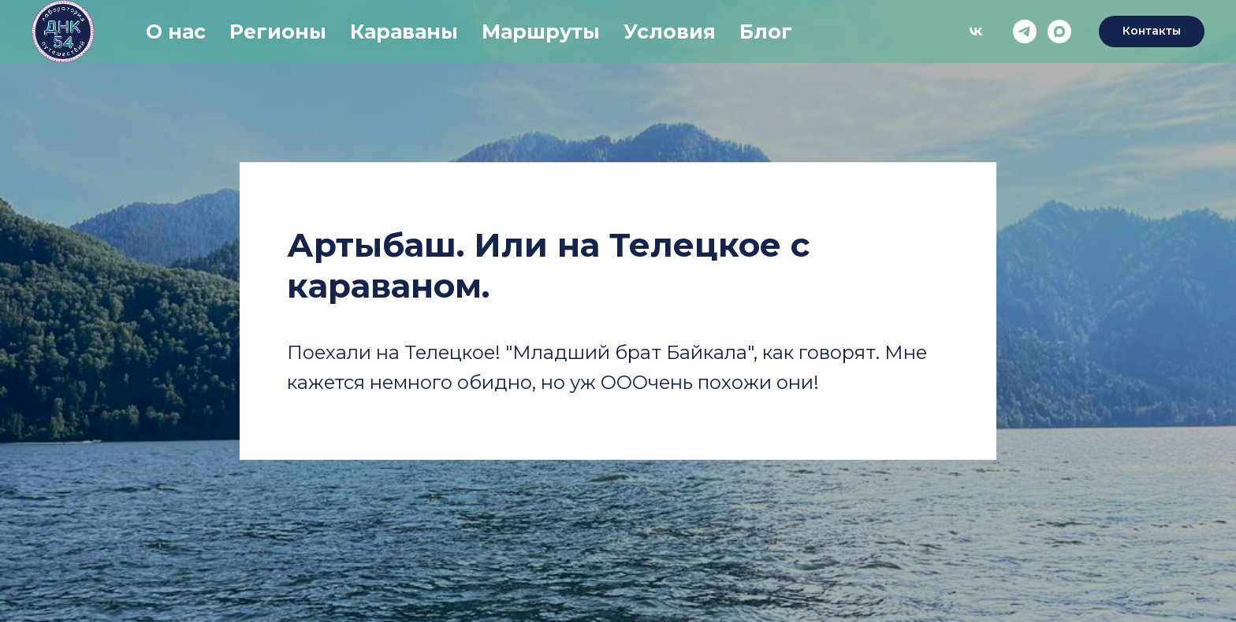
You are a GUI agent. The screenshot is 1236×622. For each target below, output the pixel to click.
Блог (765, 31)
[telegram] (1025, 31)
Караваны (404, 31)
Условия (670, 31)
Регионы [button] (277, 31)
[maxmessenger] (1059, 31)
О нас (176, 31)
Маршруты (541, 31)
